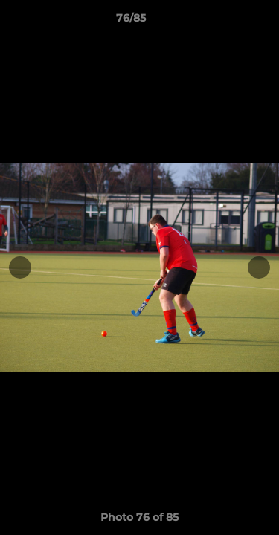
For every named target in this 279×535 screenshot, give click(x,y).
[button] (225, 21)
